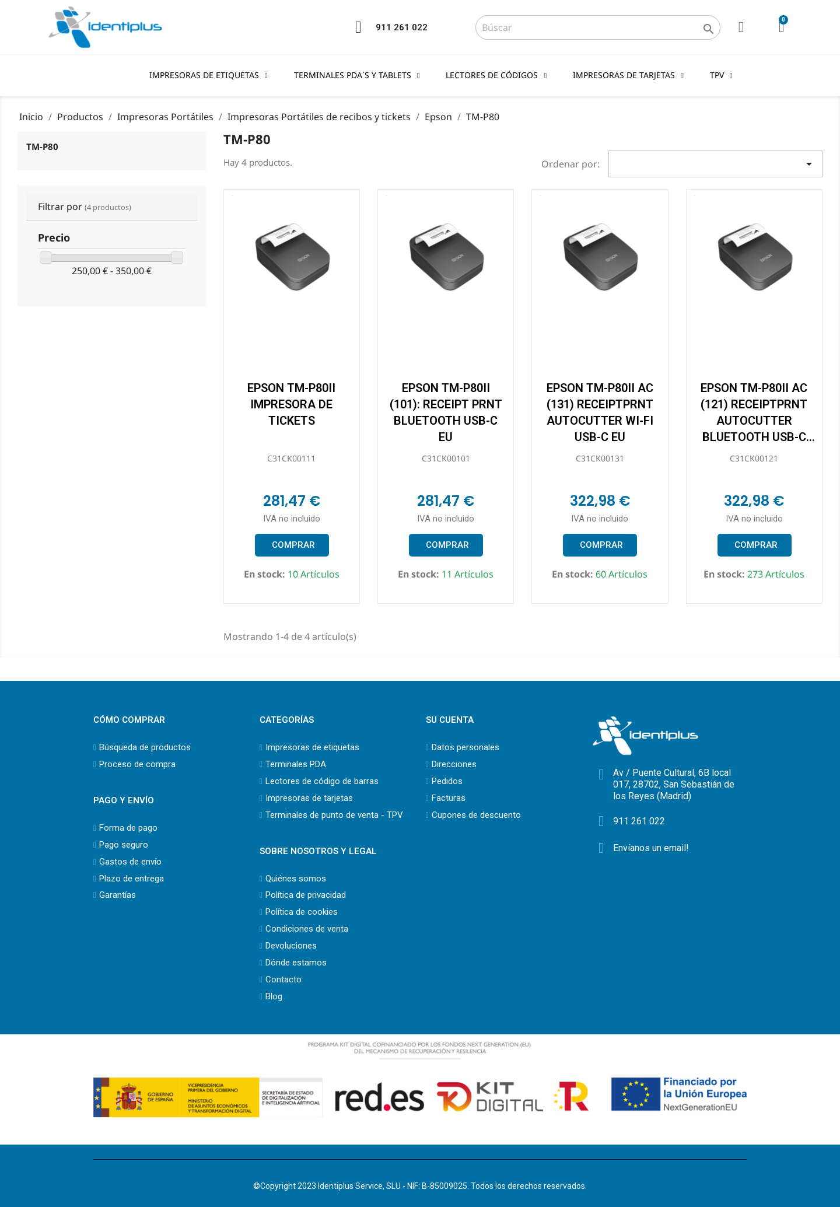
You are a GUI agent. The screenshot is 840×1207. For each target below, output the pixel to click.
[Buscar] (597, 27)
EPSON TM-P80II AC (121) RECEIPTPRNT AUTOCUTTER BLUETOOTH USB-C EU (754, 420)
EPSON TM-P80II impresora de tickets (291, 404)
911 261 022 (402, 27)
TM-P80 (42, 146)
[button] (291, 545)
